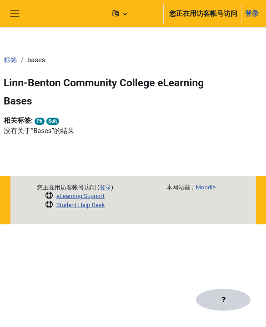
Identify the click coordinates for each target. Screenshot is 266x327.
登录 (252, 14)
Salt (52, 121)
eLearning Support (80, 196)
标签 (10, 60)
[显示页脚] (223, 300)
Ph (39, 121)
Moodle (206, 187)
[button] (133, 13)
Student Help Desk (80, 205)
